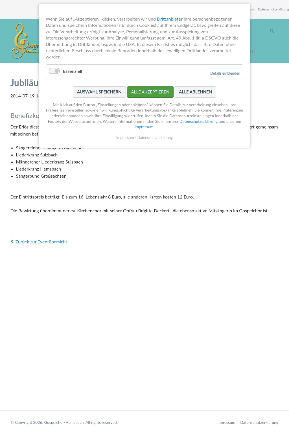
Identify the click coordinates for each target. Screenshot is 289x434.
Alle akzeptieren (150, 91)
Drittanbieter (169, 18)
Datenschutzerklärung (273, 9)
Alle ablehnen (195, 91)
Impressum (225, 422)
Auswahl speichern (99, 91)
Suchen (272, 31)
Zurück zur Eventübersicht (41, 241)
